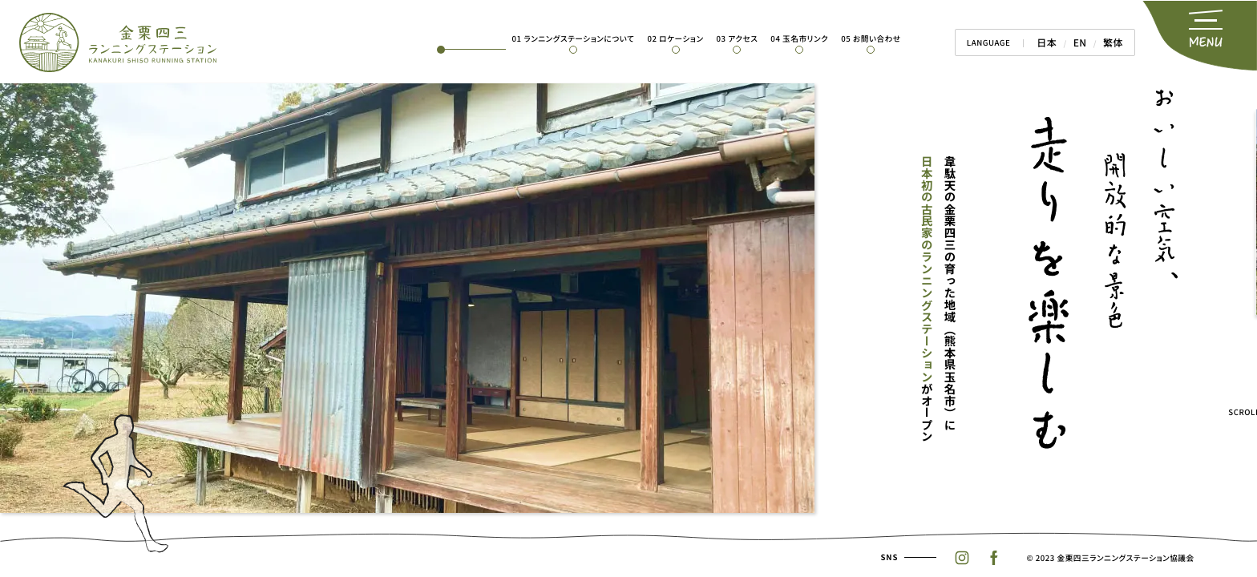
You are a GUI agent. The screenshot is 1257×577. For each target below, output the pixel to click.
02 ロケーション (685, 38)
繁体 (1115, 42)
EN (1085, 42)
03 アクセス (747, 38)
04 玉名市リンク (810, 38)
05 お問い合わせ (881, 38)
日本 (1055, 42)
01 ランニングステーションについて (583, 38)
